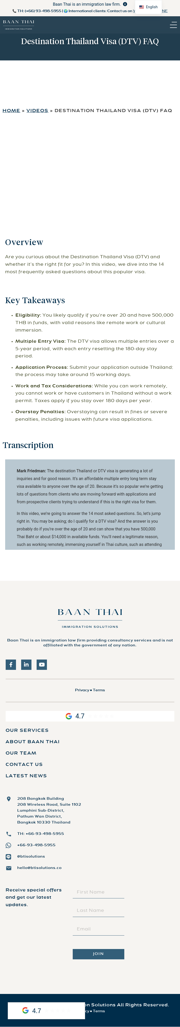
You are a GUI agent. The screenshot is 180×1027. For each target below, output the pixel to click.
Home (11, 111)
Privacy (82, 690)
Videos (37, 111)
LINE (163, 11)
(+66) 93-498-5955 (43, 11)
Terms (99, 690)
